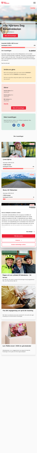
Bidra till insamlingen (10, 36)
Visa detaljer (29, 231)
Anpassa (18, 240)
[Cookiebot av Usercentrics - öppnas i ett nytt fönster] (29, 207)
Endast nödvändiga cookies (18, 244)
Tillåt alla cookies (18, 236)
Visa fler (6, 103)
